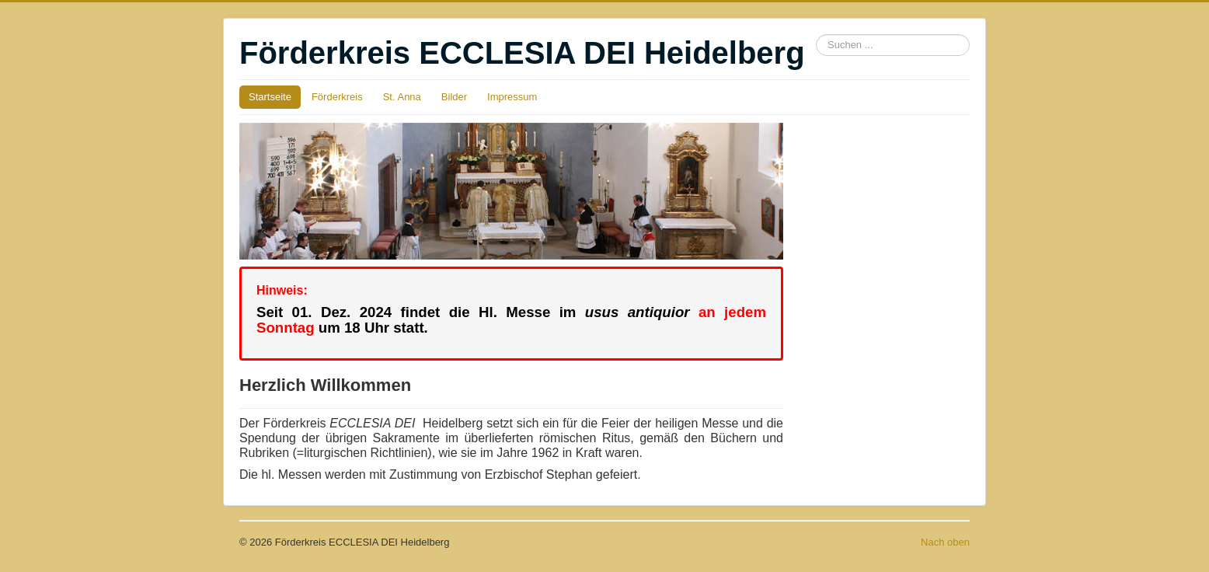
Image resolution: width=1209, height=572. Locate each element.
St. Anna (402, 97)
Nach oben (945, 542)
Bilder (454, 97)
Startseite (270, 97)
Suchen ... (816, 34)
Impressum (512, 97)
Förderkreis (337, 97)
